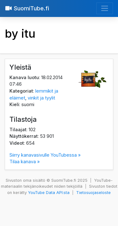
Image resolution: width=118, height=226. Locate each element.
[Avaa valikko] (104, 8)
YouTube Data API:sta (49, 192)
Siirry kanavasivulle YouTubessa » (45, 155)
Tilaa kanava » (24, 161)
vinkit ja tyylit (41, 97)
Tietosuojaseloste (93, 192)
